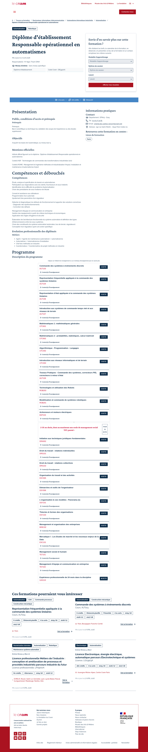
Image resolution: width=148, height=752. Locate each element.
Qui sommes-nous (43, 710)
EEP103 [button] (43, 415)
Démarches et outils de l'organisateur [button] (56, 488)
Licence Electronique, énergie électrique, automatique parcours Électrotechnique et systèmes (105, 656)
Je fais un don (42, 722)
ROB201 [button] (43, 403)
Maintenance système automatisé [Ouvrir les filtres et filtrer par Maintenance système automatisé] (26, 650)
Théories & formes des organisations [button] (56, 512)
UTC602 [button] (43, 339)
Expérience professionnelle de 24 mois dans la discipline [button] (65, 577)
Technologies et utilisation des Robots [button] (57, 388)
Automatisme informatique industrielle (80, 20)
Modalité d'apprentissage (98, 57)
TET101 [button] (43, 555)
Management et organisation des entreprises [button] (60, 524)
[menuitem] (86, 3)
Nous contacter (80, 717)
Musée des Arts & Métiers (84, 724)
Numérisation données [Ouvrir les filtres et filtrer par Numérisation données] (22, 645)
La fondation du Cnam (45, 717)
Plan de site (79, 734)
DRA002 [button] (43, 441)
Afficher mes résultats (111, 85)
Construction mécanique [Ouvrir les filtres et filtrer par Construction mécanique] (22, 604)
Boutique (78, 722)
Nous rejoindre (80, 715)
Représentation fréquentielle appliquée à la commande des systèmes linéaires (37, 610)
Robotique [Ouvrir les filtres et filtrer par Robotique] (32, 29)
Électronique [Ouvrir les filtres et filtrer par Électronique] (81, 645)
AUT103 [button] (43, 269)
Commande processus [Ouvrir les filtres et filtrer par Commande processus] (43, 600)
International (79, 729)
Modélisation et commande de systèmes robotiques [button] (63, 400)
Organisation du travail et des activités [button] (57, 475)
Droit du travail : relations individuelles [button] (57, 451)
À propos (78, 710)
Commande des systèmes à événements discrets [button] (62, 266)
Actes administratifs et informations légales (81, 743)
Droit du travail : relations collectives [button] (56, 463)
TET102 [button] (43, 567)
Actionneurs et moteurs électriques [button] (55, 412)
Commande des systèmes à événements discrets (103, 604)
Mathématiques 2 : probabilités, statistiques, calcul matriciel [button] (67, 336)
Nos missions (41, 715)
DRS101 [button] (43, 454)
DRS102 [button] (43, 466)
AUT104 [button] (43, 284)
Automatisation (101, 20)
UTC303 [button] (43, 363)
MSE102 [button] (43, 527)
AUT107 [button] (43, 314)
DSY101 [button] (43, 503)
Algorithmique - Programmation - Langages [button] (59, 348)
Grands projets (42, 724)
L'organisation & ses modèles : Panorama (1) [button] (60, 500)
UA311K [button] (43, 580)
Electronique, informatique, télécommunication (48, 20)
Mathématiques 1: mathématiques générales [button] (60, 323)
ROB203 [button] (43, 390)
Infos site (40, 743)
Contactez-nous (127, 12)
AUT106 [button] (43, 299)
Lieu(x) (91, 75)
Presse (77, 713)
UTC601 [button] (43, 326)
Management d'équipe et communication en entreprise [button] (64, 564)
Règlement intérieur (54, 743)
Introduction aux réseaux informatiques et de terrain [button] (63, 360)
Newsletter (125, 743)
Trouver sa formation (23, 20)
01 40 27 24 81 (97, 121)
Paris (89, 139)
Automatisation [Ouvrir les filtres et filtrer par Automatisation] (19, 29)
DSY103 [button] (43, 515)
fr (12, 20)
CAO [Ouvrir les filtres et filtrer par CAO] (30, 600)
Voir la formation (63, 631)
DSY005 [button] (43, 478)
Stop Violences (80, 732)
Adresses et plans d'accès (84, 720)
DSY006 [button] (43, 490)
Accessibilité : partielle (109, 743)
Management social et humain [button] (53, 552)
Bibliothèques (80, 727)
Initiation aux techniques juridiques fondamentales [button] (62, 438)
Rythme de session (96, 66)
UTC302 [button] (43, 351)
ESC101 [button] (43, 542)
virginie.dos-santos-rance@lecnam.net (108, 124)
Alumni (39, 720)
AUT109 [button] (43, 378)
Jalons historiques (43, 713)
